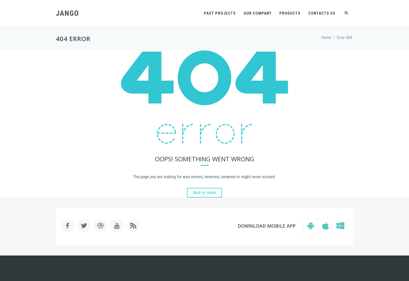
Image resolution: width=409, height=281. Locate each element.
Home (326, 37)
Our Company (258, 13)
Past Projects (220, 13)
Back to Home (204, 192)
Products (289, 13)
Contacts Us (321, 13)
